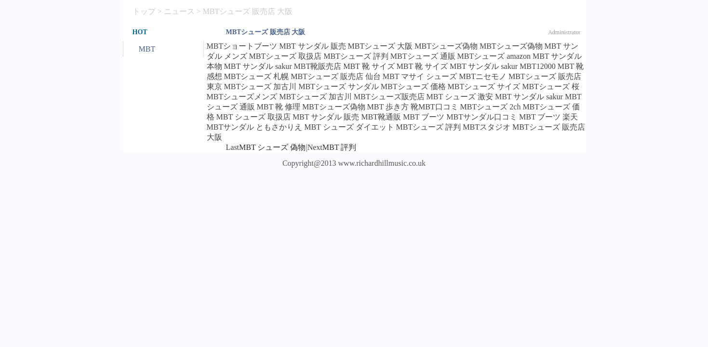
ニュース (179, 11)
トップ (144, 11)
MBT (147, 49)
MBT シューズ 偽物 (272, 147)
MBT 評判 (339, 147)
